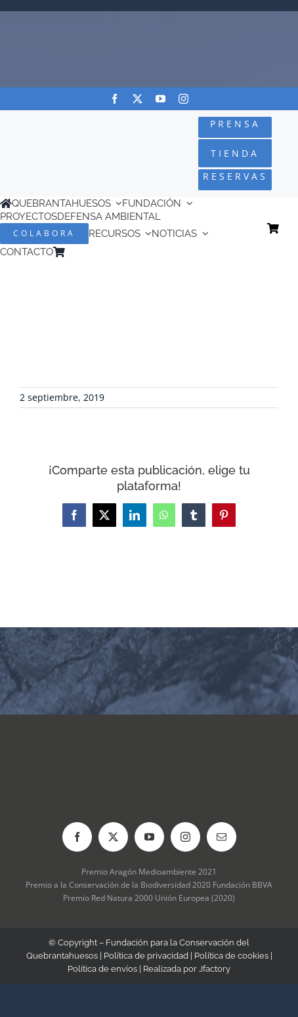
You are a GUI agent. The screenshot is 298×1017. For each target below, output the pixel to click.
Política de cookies (231, 956)
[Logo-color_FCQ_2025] (50, 139)
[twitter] (137, 99)
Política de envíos (102, 969)
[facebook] (114, 99)
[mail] (221, 837)
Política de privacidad (146, 956)
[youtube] (160, 99)
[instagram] (183, 99)
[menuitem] (89, 252)
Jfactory (214, 969)
